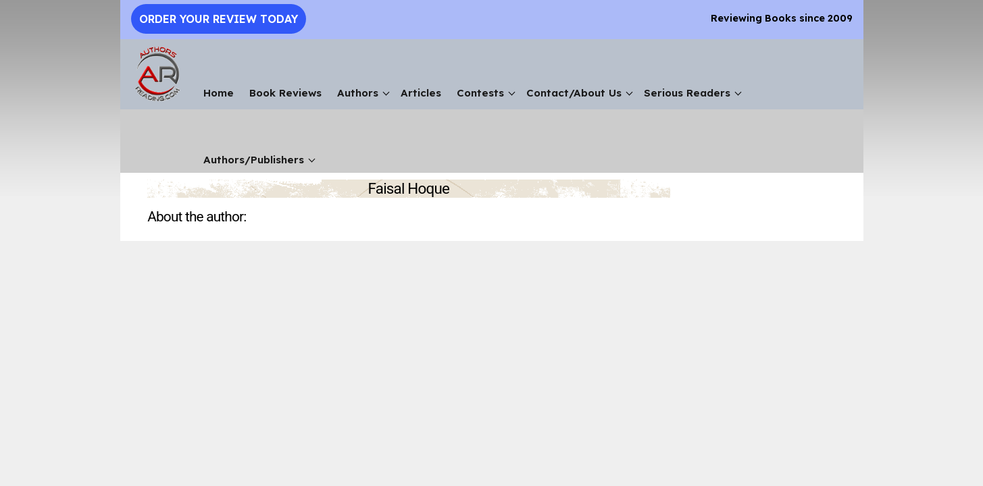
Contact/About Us (574, 92)
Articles (421, 92)
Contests (480, 92)
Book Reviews (285, 92)
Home (218, 92)
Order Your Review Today (218, 19)
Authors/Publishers (253, 159)
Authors (357, 92)
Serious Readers (687, 92)
